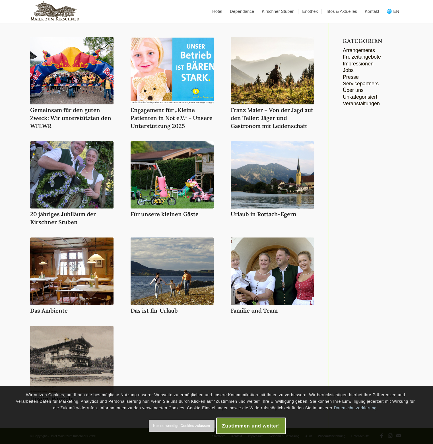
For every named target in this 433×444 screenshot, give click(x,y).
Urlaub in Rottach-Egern (263, 214)
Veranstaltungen (361, 103)
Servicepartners (361, 83)
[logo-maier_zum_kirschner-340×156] (55, 11)
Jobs (348, 70)
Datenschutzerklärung (355, 408)
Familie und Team (254, 310)
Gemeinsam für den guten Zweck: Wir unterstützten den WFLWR (70, 117)
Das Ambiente (49, 310)
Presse (351, 77)
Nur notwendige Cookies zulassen (181, 426)
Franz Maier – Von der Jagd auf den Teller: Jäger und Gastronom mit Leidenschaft (272, 117)
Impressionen (358, 64)
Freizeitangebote (362, 57)
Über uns (353, 90)
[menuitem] (217, 11)
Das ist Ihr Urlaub (154, 310)
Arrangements (359, 50)
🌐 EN (393, 11)
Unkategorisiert (360, 97)
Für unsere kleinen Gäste (165, 214)
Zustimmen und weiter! (251, 426)
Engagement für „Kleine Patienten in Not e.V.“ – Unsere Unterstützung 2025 (172, 117)
